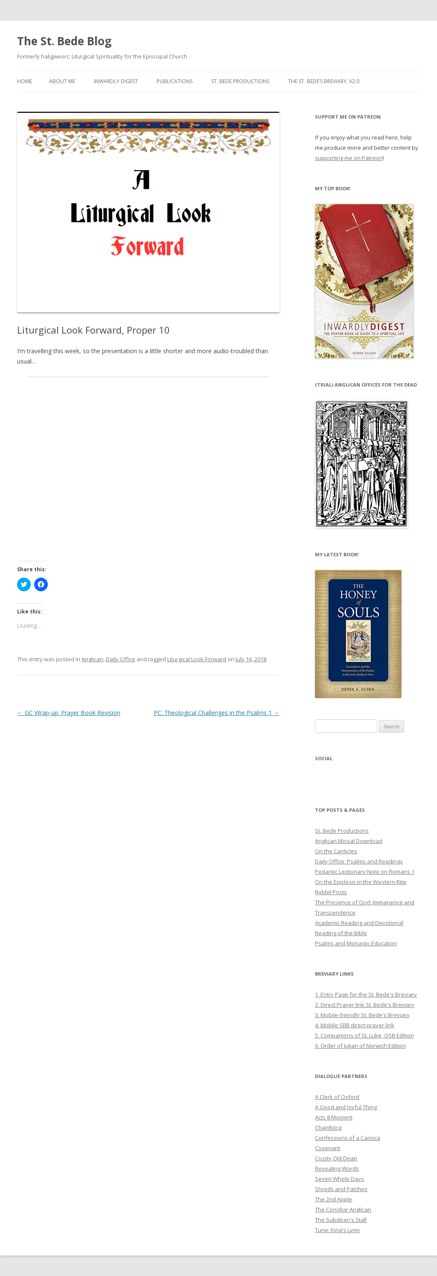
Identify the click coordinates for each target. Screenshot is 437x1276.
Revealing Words (337, 1168)
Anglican (92, 659)
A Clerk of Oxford (337, 1097)
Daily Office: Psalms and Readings (359, 861)
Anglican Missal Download (348, 841)
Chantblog (328, 1127)
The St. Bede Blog (64, 41)
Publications (174, 81)
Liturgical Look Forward (196, 659)
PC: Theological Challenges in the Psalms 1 (217, 713)
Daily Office (120, 659)
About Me (62, 81)
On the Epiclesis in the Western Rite (360, 882)
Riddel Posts (331, 892)
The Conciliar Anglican (343, 1209)
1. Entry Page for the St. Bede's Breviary (366, 994)
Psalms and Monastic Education (356, 943)
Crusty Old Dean (336, 1158)
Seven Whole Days (339, 1179)
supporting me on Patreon (349, 158)
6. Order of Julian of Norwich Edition (360, 1045)
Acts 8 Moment (334, 1117)
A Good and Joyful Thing (346, 1107)
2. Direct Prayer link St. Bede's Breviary (364, 1005)
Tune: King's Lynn (337, 1230)
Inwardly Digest (116, 81)
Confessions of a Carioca (347, 1138)
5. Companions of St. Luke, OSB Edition (364, 1035)
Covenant (327, 1148)
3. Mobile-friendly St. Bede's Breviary (362, 1015)
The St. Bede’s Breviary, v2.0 (323, 81)
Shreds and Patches (341, 1189)
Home (24, 81)
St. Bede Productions (240, 81)
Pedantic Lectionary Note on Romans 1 (364, 871)
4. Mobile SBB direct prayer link (354, 1025)
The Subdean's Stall (341, 1220)
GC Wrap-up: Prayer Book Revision (68, 713)
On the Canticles (336, 851)
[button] (148, 212)
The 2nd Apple (333, 1199)
